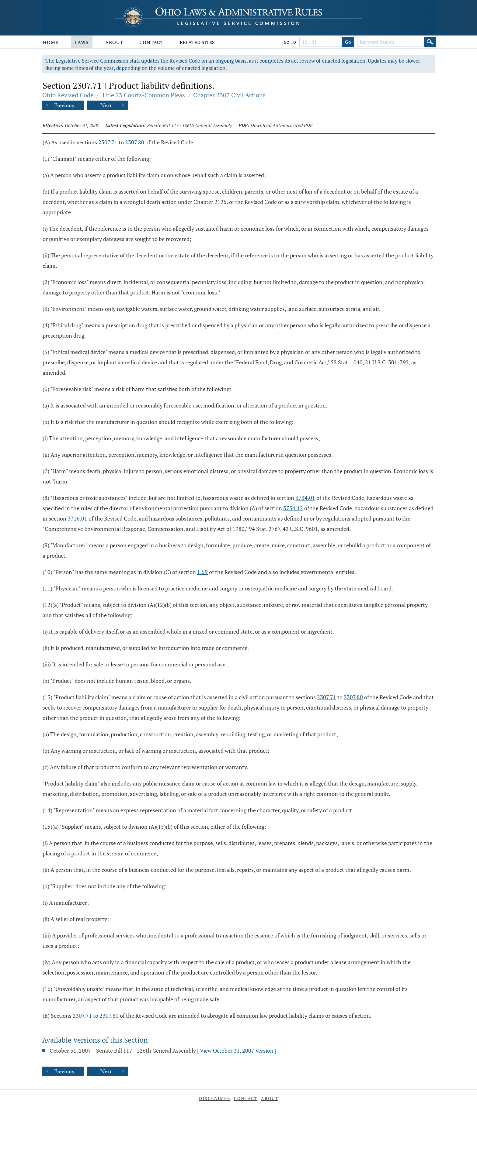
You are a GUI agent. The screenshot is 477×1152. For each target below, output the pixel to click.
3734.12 (293, 508)
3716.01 (77, 518)
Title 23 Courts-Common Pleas (143, 95)
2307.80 (134, 142)
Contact (151, 42)
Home (50, 42)
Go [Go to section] (348, 42)
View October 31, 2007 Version (236, 1050)
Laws (82, 42)
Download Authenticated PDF (281, 125)
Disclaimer (215, 1098)
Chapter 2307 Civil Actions (229, 95)
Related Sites (197, 42)
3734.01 (305, 497)
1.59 (202, 572)
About (114, 42)
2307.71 (107, 142)
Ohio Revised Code (67, 95)
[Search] (430, 42)
